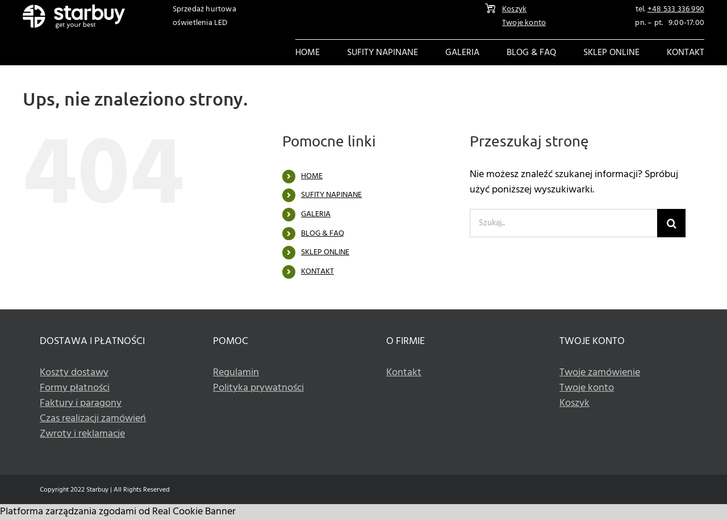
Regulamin (236, 372)
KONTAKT (317, 271)
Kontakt (403, 372)
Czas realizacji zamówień (93, 418)
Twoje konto (524, 23)
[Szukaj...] (563, 223)
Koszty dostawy (74, 372)
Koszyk (514, 9)
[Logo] (74, 9)
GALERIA (316, 214)
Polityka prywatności (258, 388)
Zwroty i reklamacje (82, 434)
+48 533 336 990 (675, 9)
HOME (312, 176)
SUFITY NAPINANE (331, 195)
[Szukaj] (671, 223)
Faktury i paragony (81, 403)
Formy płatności (75, 388)
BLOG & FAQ (322, 233)
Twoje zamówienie (599, 372)
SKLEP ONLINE (325, 252)
